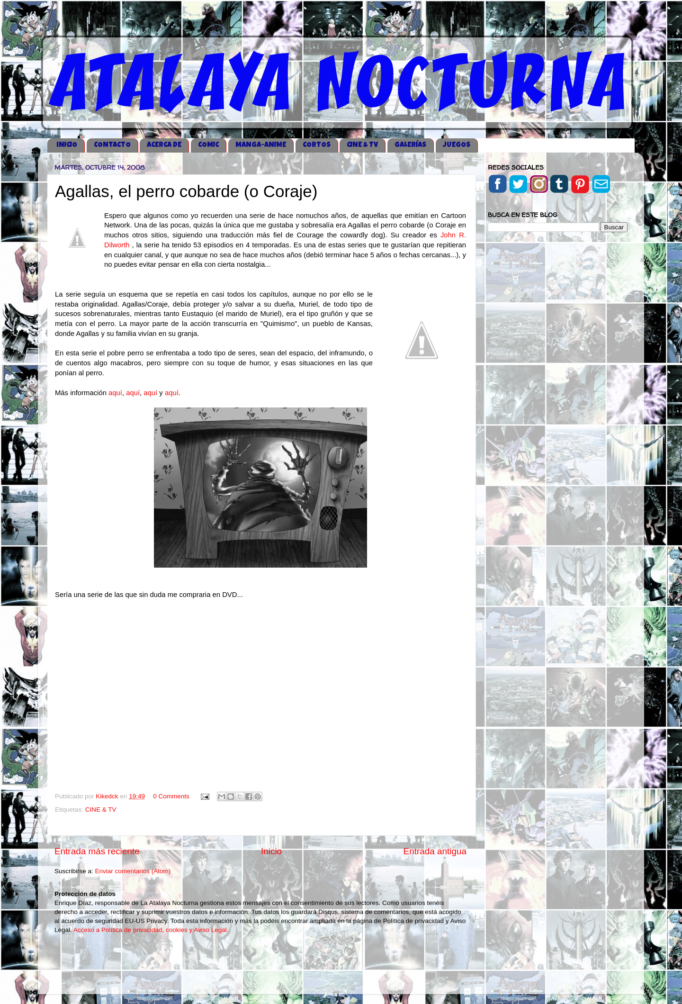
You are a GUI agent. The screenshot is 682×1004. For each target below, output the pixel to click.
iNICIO (66, 145)
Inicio (271, 851)
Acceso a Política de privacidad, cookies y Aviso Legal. (151, 929)
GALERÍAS (410, 145)
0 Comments (171, 796)
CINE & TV (362, 145)
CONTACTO (112, 145)
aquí (115, 393)
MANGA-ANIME (260, 145)
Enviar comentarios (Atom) (133, 871)
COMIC (208, 145)
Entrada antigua (435, 851)
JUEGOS (456, 145)
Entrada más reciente (97, 851)
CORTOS (317, 145)
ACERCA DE (164, 145)
